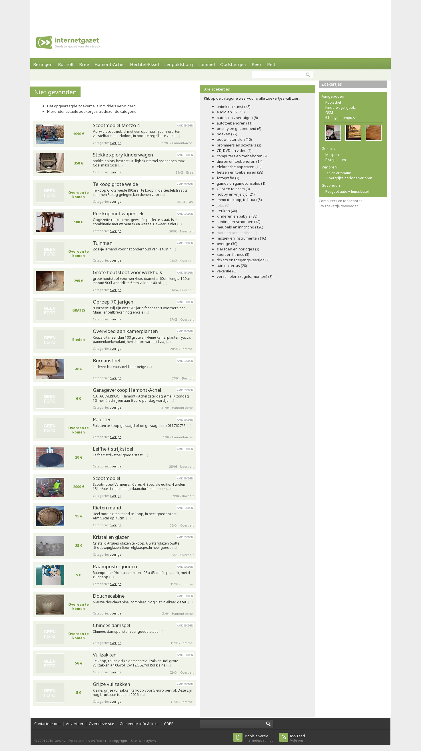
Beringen (43, 64)
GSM (329, 112)
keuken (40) (227, 210)
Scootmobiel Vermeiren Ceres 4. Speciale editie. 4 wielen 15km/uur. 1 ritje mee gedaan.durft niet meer (139, 486)
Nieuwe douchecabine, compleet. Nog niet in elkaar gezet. (143, 602)
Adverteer (74, 723)
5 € (78, 575)
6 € (78, 398)
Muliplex (332, 154)
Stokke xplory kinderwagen (123, 154)
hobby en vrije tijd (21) (236, 194)
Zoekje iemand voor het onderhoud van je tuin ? (134, 249)
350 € (78, 163)
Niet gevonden (55, 92)
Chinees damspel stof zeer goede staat (128, 631)
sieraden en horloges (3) (238, 249)
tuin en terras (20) (232, 265)
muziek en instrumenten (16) (241, 238)
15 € (78, 516)
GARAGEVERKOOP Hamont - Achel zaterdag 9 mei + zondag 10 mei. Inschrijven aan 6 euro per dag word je (141, 398)
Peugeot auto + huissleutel (347, 191)
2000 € (78, 486)
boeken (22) (227, 133)
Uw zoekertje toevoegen (338, 206)
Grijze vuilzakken (111, 684)
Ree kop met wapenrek (118, 213)
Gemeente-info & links (139, 723)
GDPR (169, 723)
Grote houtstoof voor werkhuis (127, 272)
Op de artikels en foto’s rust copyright (97, 740)
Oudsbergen (233, 64)
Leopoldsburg (178, 64)
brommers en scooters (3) (239, 145)
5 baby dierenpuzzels (342, 117)
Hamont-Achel (110, 64)
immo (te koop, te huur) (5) (239, 199)
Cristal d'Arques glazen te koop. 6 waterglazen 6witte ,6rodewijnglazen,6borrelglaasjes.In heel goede (136, 545)
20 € (78, 457)
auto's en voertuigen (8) (237, 117)
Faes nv (59, 740)
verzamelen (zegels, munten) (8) (244, 276)
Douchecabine (109, 596)
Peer (257, 64)
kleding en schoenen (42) (238, 221)
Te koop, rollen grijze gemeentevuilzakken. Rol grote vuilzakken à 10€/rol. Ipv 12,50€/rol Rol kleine (135, 663)
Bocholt (66, 64)
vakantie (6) (226, 271)
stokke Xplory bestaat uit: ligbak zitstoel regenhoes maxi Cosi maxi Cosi (139, 163)
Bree (84, 64)
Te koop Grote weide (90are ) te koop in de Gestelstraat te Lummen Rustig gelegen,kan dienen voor (140, 192)
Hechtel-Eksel (144, 64)
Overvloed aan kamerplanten (125, 331)
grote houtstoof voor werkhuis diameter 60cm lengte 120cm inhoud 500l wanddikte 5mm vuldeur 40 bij (142, 280)
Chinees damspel (111, 625)
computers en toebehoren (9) (242, 155)
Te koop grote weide (115, 184)
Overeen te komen (78, 194)
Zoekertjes (331, 84)
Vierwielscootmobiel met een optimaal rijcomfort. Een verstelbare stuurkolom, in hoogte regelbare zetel (136, 133)
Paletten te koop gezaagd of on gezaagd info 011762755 (142, 425)
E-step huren (335, 159)
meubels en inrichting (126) (240, 227)
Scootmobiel (106, 478)
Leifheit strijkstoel (113, 448)
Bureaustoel (106, 360)
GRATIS (78, 310)
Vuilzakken (105, 654)
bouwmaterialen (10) (234, 139)
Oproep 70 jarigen (113, 301)
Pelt (271, 64)
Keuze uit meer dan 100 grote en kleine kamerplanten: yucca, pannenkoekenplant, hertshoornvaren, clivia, (142, 339)
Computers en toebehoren (340, 200)
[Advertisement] (210, 13)
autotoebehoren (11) (234, 123)
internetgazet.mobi (259, 738)
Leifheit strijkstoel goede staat (120, 455)
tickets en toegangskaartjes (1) (243, 259)
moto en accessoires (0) (237, 232)
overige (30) (227, 243)
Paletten (102, 419)
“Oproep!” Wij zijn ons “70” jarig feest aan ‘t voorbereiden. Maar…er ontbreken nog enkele (140, 310)
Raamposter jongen (115, 566)
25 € (78, 545)
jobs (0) (223, 205)
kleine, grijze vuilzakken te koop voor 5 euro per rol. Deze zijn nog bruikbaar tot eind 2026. (142, 692)
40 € (78, 369)
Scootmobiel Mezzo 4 (116, 125)
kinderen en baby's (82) (237, 216)
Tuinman (103, 243)
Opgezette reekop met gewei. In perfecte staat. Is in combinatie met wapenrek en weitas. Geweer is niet (137, 222)
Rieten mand (107, 507)
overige (115, 142)
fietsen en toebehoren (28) (240, 172)
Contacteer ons (47, 723)
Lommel (206, 64)
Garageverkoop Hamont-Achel (127, 390)
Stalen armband (338, 172)
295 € (78, 280)
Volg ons (297, 738)
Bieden (78, 339)
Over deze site (101, 723)
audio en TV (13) (231, 112)
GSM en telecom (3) (233, 188)
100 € (78, 222)
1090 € (78, 133)
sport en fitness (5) (233, 254)
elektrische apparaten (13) (239, 166)
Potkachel (333, 102)
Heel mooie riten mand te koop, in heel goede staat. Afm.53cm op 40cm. (135, 516)
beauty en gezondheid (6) (239, 128)
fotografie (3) (228, 177)
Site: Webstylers (143, 740)
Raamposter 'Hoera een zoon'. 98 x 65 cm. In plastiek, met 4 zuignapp (141, 575)
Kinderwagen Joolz (340, 107)
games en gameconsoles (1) (241, 183)
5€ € (78, 663)
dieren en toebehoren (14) (239, 161)
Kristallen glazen (111, 537)
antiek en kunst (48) (233, 106)
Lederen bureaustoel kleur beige (122, 367)
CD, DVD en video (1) (234, 150)
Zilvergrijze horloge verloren (348, 178)
